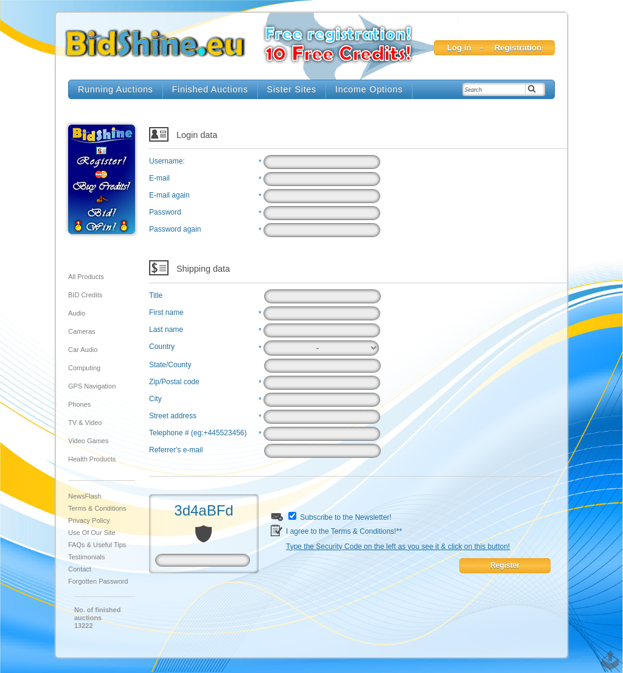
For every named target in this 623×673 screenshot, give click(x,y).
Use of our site (92, 532)
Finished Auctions (210, 89)
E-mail (159, 178)
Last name (166, 329)
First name (166, 312)
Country (162, 346)
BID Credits (85, 295)
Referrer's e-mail (176, 450)
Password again (175, 229)
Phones (79, 404)
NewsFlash (84, 496)
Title (155, 295)
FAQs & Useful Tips (97, 544)
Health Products (92, 459)
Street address (173, 416)
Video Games (88, 440)
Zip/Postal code (174, 382)
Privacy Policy (89, 520)
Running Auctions (115, 89)
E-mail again (169, 195)
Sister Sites (291, 89)
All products (86, 276)
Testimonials (86, 557)
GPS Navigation (92, 386)
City (155, 399)
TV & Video (85, 422)
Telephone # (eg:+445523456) (197, 433)
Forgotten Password (98, 581)
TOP (607, 654)
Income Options (369, 89)
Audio (76, 313)
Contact (79, 569)
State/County (170, 365)
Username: (167, 161)
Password (165, 212)
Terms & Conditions (97, 508)
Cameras (82, 331)
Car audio (82, 349)
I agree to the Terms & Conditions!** (398, 533)
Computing (84, 367)
